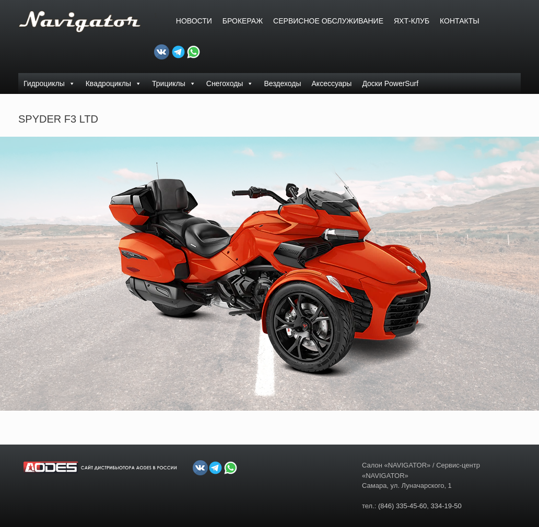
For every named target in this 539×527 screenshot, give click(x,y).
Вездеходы (282, 83)
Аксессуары (332, 83)
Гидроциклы (49, 83)
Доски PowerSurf (390, 83)
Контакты (459, 21)
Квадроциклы (114, 83)
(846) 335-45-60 (402, 506)
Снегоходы (230, 83)
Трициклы (174, 83)
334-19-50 (445, 506)
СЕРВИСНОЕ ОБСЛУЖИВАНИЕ (328, 21)
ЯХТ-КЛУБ (411, 21)
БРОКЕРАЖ (242, 21)
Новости (194, 21)
